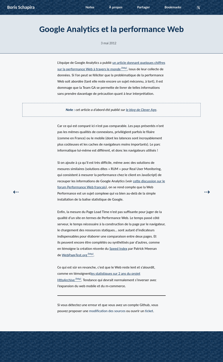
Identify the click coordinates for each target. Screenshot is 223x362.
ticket (149, 311)
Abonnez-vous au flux (111, 352)
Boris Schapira (21, 7)
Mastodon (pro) (153, 340)
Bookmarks (173, 7)
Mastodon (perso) (124, 340)
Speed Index (118, 248)
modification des (107, 311)
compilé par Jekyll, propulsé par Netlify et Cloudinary (120, 346)
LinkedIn (103, 340)
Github (90, 340)
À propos (115, 7)
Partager (143, 7)
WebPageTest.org (74, 255)
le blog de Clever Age (141, 109)
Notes (90, 7)
